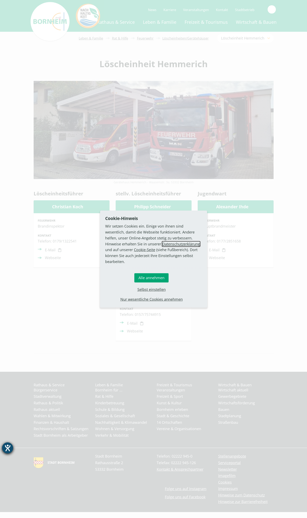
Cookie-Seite (144, 249)
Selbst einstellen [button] (151, 289)
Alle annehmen (151, 277)
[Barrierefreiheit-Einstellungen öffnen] (7, 447)
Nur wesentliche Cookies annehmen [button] (151, 299)
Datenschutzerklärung (181, 243)
